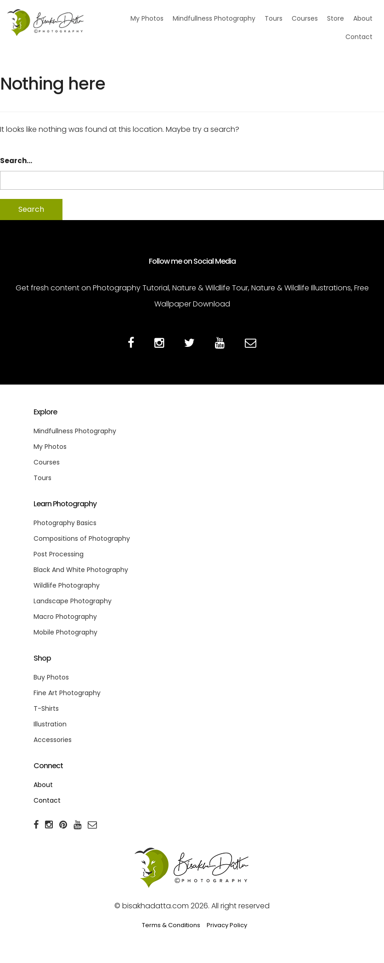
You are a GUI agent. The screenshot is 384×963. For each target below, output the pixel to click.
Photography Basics (65, 522)
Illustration (50, 724)
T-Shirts (46, 708)
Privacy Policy (227, 925)
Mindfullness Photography (214, 18)
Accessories (53, 739)
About (363, 18)
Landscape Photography (73, 601)
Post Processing (59, 554)
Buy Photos (51, 677)
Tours (273, 18)
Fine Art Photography (67, 692)
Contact (359, 36)
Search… (16, 160)
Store (335, 18)
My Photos (147, 18)
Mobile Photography (65, 632)
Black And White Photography (81, 569)
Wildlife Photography (67, 585)
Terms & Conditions (171, 925)
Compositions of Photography (82, 538)
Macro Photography (65, 616)
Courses (305, 18)
